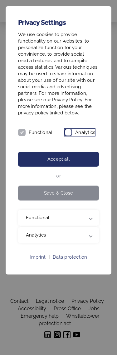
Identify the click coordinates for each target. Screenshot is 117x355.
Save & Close (58, 193)
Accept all (58, 159)
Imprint (38, 257)
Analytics (85, 132)
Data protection (70, 257)
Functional (40, 132)
